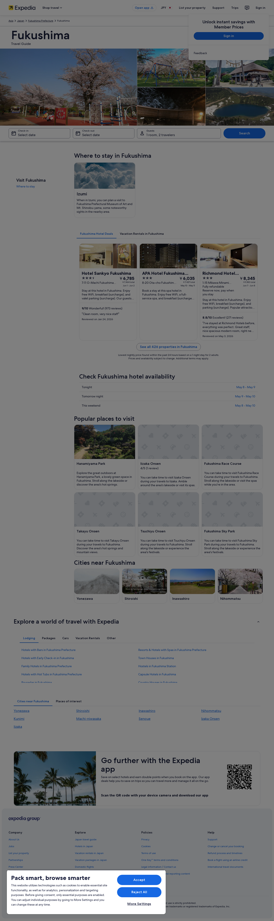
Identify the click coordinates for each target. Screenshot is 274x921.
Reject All (139, 892)
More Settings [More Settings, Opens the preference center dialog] (139, 904)
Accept (139, 880)
